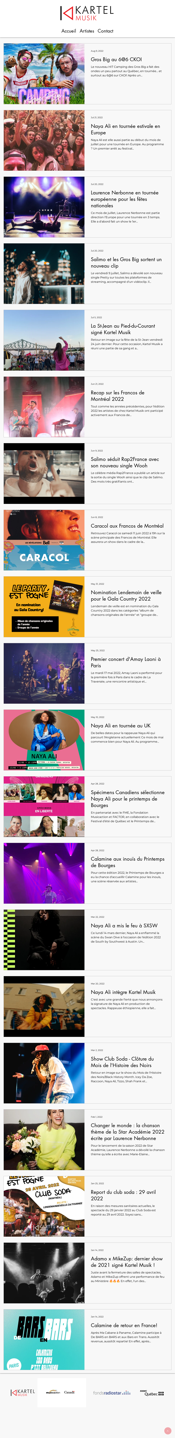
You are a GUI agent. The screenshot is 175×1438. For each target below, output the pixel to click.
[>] (167, 1430)
